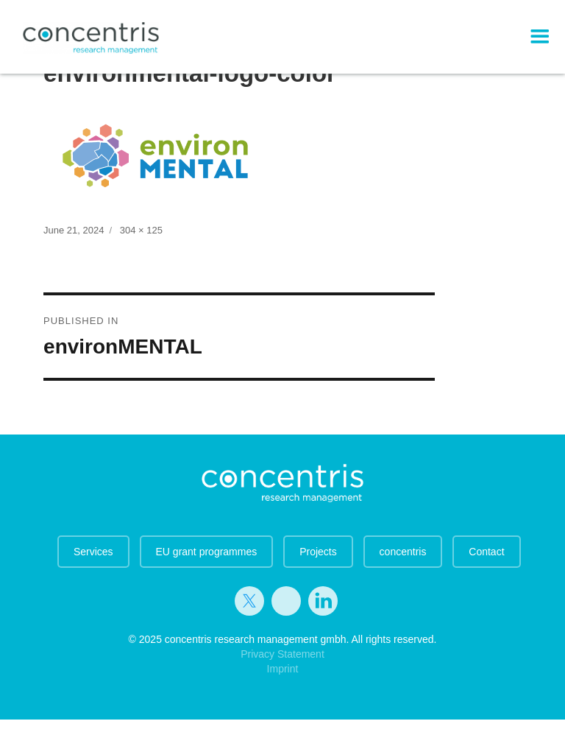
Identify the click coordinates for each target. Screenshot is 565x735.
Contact (486, 552)
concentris (403, 552)
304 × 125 (141, 230)
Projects (318, 552)
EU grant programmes (206, 552)
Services (93, 552)
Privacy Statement (282, 654)
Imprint (283, 669)
